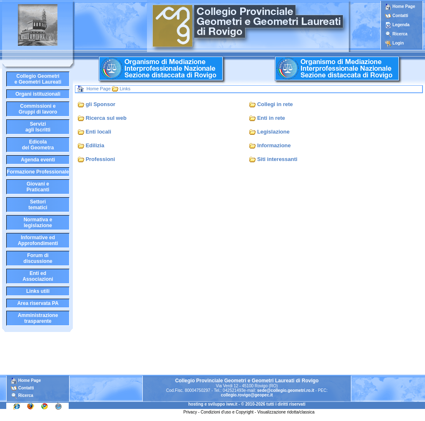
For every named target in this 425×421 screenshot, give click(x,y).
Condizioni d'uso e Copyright (227, 412)
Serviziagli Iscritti (37, 127)
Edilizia (95, 145)
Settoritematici (37, 204)
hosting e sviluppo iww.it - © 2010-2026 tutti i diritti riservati (247, 404)
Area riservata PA (37, 303)
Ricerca (400, 34)
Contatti (400, 15)
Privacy (190, 412)
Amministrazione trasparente (38, 318)
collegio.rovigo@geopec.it (247, 395)
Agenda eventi (38, 160)
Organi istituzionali (37, 94)
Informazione (274, 145)
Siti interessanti (277, 159)
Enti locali (98, 132)
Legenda (401, 24)
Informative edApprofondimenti (38, 240)
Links (124, 88)
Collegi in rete (275, 104)
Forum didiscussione (37, 258)
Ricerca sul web (106, 118)
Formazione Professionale (38, 172)
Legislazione (273, 132)
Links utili (38, 291)
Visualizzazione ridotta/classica (286, 412)
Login (398, 43)
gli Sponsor (101, 104)
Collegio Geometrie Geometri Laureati (38, 79)
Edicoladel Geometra (38, 145)
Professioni (100, 159)
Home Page (400, 6)
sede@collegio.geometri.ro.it (285, 390)
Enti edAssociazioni (37, 276)
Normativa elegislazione (38, 222)
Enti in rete (271, 118)
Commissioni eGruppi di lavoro (38, 109)
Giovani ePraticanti (38, 187)
